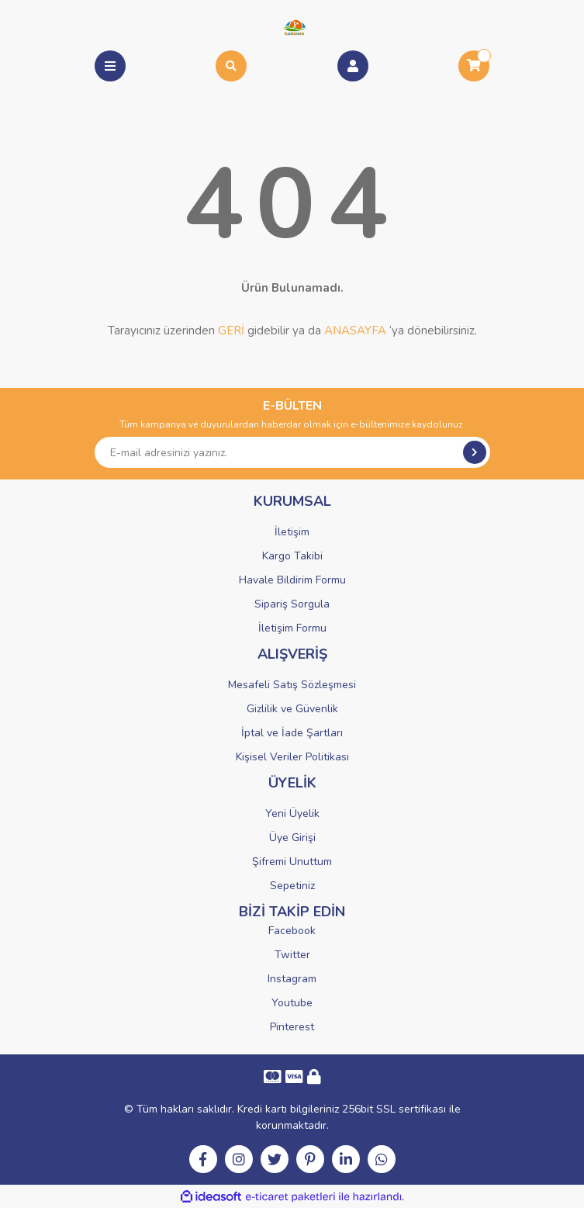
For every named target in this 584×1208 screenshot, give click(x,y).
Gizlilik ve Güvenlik (292, 708)
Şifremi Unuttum (292, 861)
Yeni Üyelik (292, 813)
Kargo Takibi (292, 556)
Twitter (292, 954)
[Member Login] (352, 65)
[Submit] (474, 452)
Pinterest (292, 1026)
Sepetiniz (292, 885)
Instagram (292, 978)
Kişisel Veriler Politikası (292, 756)
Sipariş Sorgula (292, 604)
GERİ (231, 330)
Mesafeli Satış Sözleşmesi (292, 684)
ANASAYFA (355, 330)
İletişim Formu (292, 628)
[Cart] (473, 65)
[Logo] (292, 26)
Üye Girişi (292, 837)
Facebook (292, 930)
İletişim (292, 531)
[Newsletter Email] (292, 452)
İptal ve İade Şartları (292, 732)
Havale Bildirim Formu (292, 580)
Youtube (292, 1002)
